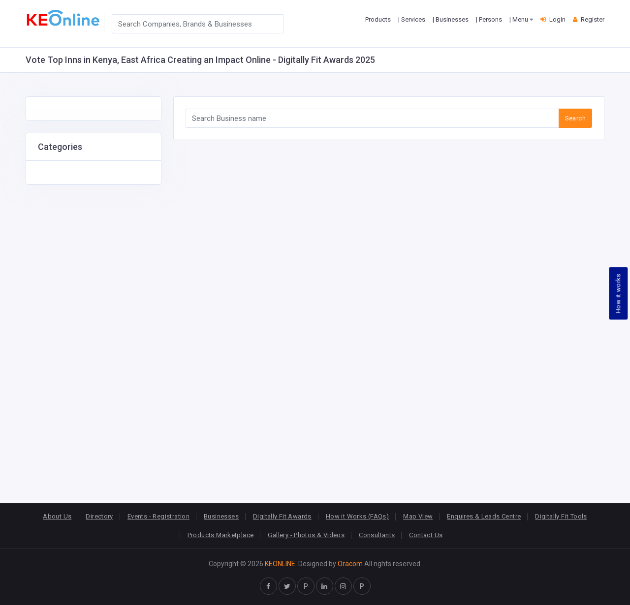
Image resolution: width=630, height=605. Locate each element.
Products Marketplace (221, 535)
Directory (99, 516)
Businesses (221, 516)
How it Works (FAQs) (357, 516)
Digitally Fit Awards (282, 516)
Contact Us (425, 535)
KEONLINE (280, 564)
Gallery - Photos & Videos (306, 535)
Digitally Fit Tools (561, 516)
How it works (618, 293)
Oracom (350, 564)
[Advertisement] (93, 332)
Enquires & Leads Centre (484, 516)
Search (575, 118)
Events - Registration (158, 516)
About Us (57, 516)
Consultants (377, 535)
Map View (418, 516)
